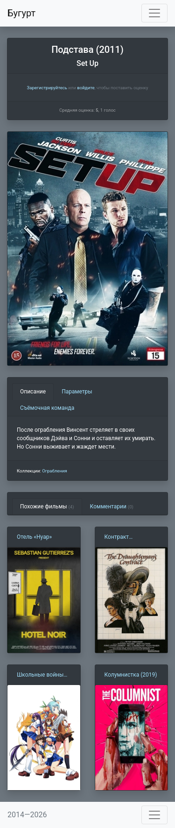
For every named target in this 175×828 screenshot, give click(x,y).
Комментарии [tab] (111, 506)
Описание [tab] (33, 391)
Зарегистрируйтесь (47, 87)
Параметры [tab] (77, 391)
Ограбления (54, 470)
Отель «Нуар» (34, 537)
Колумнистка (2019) (131, 674)
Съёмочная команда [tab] (47, 408)
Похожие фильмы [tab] (47, 506)
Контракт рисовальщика (124, 537)
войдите (85, 87)
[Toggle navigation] (154, 13)
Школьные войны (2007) (40, 675)
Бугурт (21, 13)
